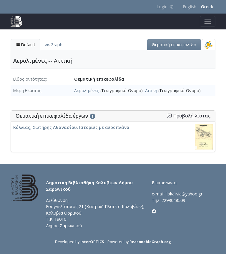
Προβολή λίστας (188, 116)
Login (165, 6)
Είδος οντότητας (29, 79)
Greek (207, 6)
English (189, 6)
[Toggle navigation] (207, 21)
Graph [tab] (53, 44)
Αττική (151, 90)
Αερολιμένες (86, 90)
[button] (169, 115)
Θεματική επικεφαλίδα (174, 44)
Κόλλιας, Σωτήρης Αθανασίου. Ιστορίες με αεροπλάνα (71, 127)
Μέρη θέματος (27, 90)
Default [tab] (25, 44)
